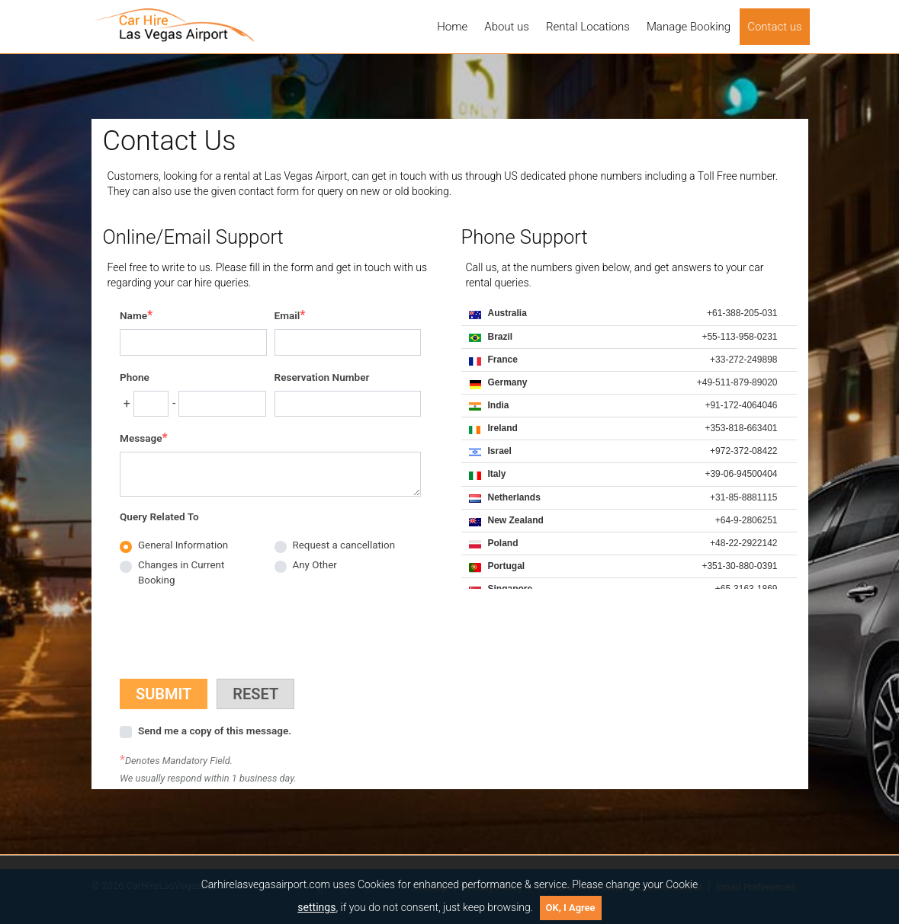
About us (506, 27)
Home (452, 27)
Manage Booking (688, 27)
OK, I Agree (571, 907)
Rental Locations (588, 27)
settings (316, 907)
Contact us (774, 27)
